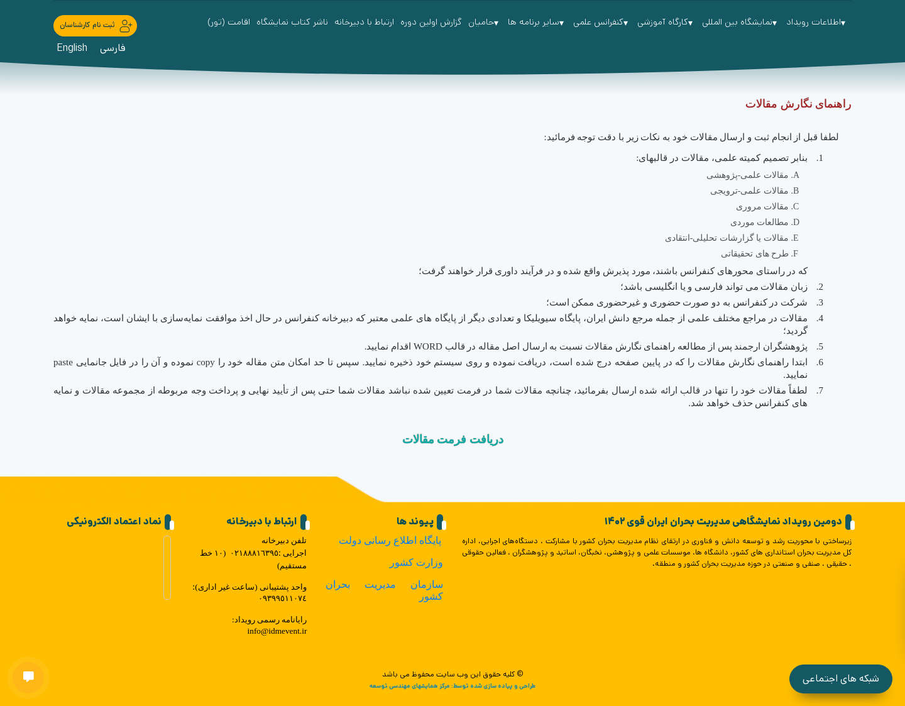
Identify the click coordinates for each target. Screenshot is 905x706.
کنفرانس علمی (602, 22)
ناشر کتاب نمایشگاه (292, 22)
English (72, 48)
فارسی (113, 48)
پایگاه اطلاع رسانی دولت (390, 540)
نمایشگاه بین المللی (741, 22)
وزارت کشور (416, 562)
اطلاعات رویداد (817, 22)
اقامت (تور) (228, 22)
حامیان (485, 22)
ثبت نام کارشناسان (97, 26)
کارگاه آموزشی (666, 22)
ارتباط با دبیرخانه (364, 22)
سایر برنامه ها (537, 22)
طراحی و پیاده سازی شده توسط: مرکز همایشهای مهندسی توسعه (452, 685)
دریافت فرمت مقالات (452, 439)
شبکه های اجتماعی (841, 678)
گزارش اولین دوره (431, 22)
